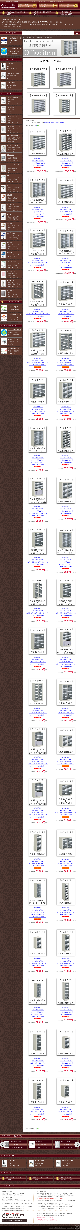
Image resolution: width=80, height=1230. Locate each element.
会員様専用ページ (14, 24)
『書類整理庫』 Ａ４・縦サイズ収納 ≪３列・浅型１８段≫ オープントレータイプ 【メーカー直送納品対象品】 (65, 263)
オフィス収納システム (38, 37)
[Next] (77, 1144)
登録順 (57, 122)
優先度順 (62, 122)
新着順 (52, 122)
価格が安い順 (47, 122)
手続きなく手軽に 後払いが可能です (14, 51)
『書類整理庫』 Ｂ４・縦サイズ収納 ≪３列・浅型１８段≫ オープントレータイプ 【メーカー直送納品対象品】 (37, 212)
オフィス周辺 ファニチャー (12, 85)
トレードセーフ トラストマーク (14, 40)
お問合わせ (77, 1228)
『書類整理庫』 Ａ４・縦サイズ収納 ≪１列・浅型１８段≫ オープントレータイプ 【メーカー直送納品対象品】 (37, 1012)
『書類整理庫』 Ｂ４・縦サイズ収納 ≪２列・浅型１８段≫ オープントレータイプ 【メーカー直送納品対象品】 (37, 460)
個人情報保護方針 (70, 1228)
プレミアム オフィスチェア (12, 66)
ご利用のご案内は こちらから (14, 341)
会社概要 (51, 1228)
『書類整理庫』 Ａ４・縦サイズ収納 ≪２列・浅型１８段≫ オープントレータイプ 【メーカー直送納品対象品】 (65, 562)
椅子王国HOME (27, 37)
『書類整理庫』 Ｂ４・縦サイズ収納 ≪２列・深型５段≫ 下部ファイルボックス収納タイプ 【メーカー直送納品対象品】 (38, 761)
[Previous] (3, 1144)
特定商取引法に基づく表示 (60, 1228)
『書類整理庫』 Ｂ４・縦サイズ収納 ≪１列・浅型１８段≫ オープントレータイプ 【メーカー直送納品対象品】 (37, 912)
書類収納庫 (49, 37)
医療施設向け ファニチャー (13, 75)
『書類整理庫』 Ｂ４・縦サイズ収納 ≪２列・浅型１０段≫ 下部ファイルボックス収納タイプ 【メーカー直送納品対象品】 (38, 511)
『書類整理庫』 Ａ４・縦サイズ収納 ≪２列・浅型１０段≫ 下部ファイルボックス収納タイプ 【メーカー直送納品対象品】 (66, 662)
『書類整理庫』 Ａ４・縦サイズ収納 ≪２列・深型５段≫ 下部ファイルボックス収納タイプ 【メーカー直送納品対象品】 (38, 812)
